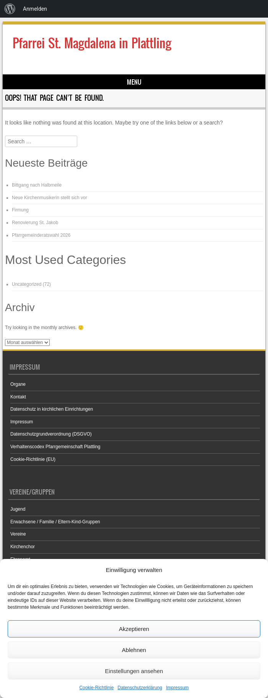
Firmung (20, 210)
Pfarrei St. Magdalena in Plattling (92, 43)
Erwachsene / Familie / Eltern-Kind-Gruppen (55, 521)
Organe (18, 384)
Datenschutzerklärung (139, 687)
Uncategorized (26, 284)
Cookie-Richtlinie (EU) (32, 459)
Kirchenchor (22, 546)
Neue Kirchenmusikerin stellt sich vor (49, 197)
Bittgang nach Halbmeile (37, 185)
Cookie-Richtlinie (96, 687)
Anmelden (35, 9)
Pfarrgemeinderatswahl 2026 (41, 235)
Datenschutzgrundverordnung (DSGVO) (51, 434)
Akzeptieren (134, 629)
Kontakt (18, 397)
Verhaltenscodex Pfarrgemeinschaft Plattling (55, 446)
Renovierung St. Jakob (35, 222)
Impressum (177, 687)
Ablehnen (134, 650)
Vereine (18, 534)
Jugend (17, 509)
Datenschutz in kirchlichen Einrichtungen (51, 409)
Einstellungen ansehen (134, 671)
